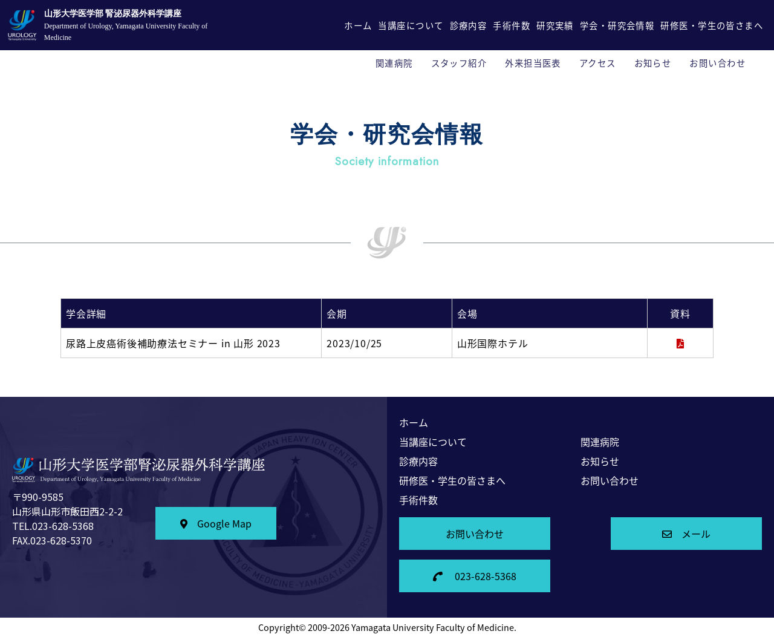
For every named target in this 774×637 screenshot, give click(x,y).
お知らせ (653, 63)
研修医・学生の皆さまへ (711, 25)
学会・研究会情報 (617, 25)
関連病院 (394, 63)
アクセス (597, 63)
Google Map (216, 523)
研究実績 (555, 25)
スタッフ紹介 (459, 63)
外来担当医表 (533, 63)
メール (686, 533)
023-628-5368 (474, 576)
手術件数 (511, 25)
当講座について (410, 25)
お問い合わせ (717, 63)
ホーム (358, 25)
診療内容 (468, 25)
